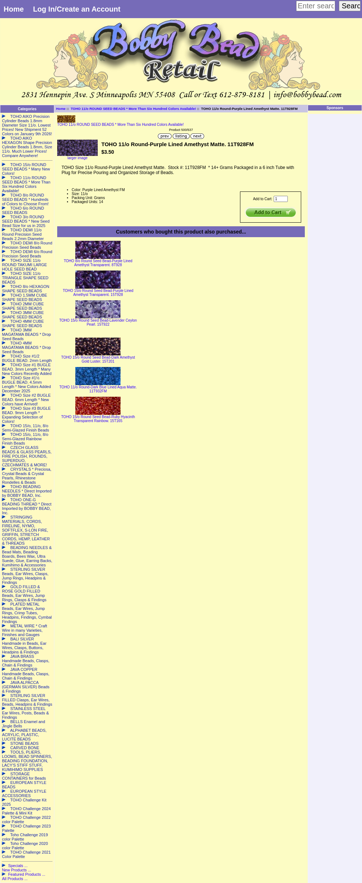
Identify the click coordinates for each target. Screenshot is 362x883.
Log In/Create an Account (77, 9)
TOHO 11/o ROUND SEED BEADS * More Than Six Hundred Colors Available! (133, 109)
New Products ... (16, 870)
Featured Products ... (26, 874)
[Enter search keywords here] (315, 6)
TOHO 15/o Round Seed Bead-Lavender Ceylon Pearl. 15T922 (98, 322)
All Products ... (15, 878)
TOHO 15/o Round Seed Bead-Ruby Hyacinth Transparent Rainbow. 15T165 (98, 419)
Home (14, 9)
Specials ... (18, 865)
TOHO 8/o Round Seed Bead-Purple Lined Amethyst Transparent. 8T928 (98, 263)
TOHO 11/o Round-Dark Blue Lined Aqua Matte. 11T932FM (98, 389)
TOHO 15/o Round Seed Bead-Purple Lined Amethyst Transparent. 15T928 (98, 293)
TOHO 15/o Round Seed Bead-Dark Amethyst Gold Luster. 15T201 (98, 359)
